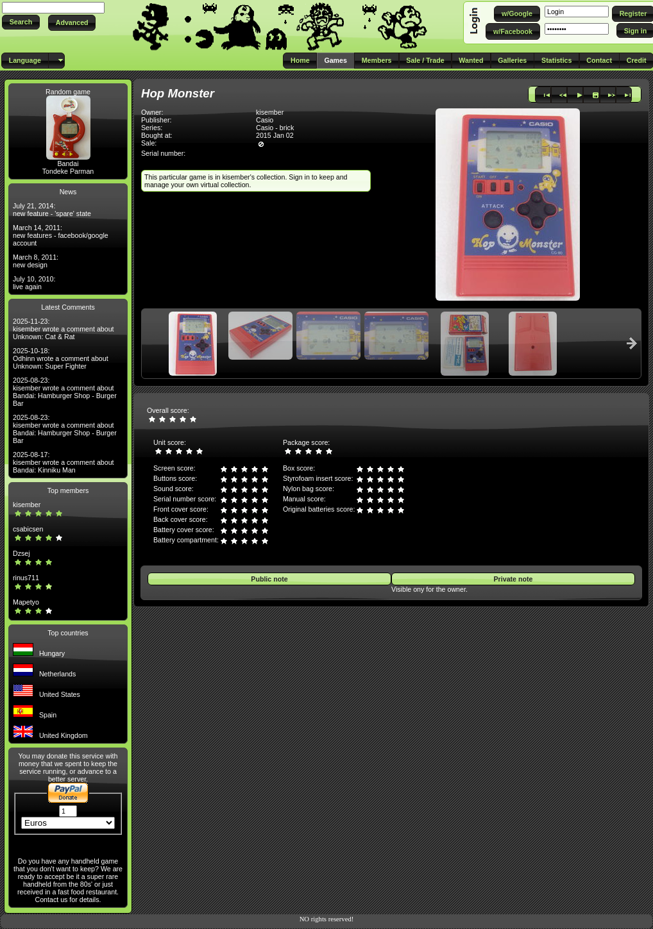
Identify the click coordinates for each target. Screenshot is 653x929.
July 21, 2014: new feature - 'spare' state (52, 209)
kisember (26, 504)
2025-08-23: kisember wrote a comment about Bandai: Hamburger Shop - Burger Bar (65, 391)
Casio (264, 120)
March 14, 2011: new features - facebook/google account (60, 235)
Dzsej (21, 553)
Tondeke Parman (68, 171)
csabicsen (28, 529)
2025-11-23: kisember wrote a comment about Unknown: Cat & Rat (63, 328)
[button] (21, 22)
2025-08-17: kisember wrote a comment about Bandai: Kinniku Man (63, 462)
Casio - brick (275, 127)
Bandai (67, 163)
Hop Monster (177, 93)
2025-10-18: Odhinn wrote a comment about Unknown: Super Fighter (60, 358)
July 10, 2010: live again (34, 282)
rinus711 (26, 578)
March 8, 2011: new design (35, 261)
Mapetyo (26, 602)
